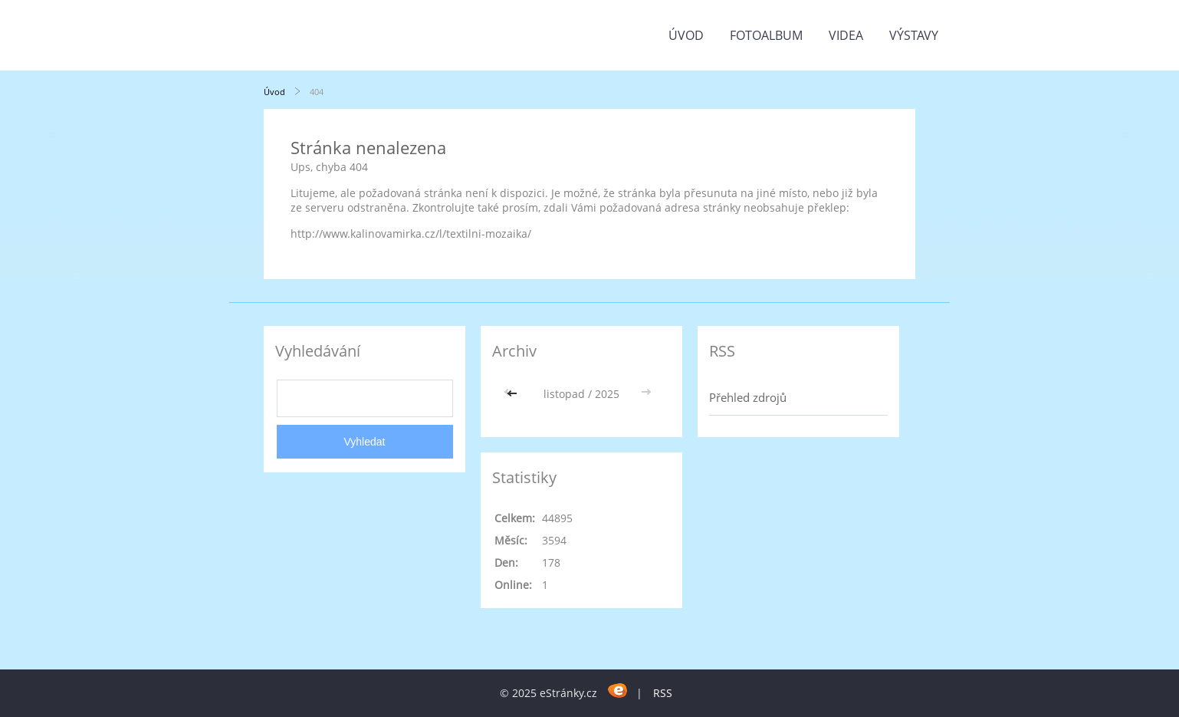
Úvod (686, 35)
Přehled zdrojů (748, 397)
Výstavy (913, 35)
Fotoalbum (766, 35)
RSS (662, 693)
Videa (846, 35)
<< (513, 393)
